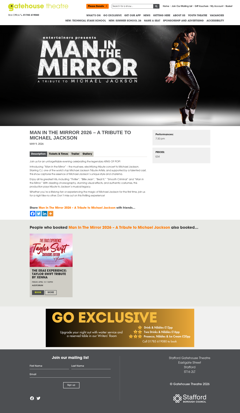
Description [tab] (38, 154)
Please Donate (97, 6)
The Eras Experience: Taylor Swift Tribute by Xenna (49, 274)
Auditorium (37, 286)
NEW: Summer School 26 (125, 21)
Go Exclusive (112, 15)
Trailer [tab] (75, 154)
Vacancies (217, 15)
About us (179, 15)
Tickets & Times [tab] (58, 154)
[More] (50, 213)
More (51, 292)
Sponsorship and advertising (183, 21)
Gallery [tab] (87, 154)
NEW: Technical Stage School (85, 21)
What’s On (93, 15)
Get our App (132, 15)
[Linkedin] (44, 213)
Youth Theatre (197, 15)
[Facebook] (32, 213)
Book (38, 292)
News (146, 15)
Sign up (71, 385)
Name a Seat (152, 21)
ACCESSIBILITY (215, 21)
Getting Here (161, 15)
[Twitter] (38, 213)
